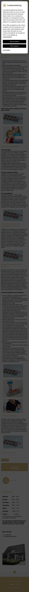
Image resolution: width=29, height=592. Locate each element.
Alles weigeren (14, 46)
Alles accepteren (14, 41)
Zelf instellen (6, 50)
